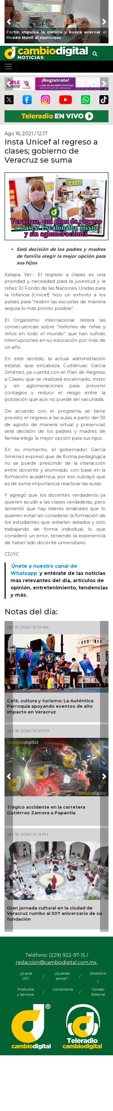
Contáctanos (62, 989)
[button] (9, 21)
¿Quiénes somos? (62, 976)
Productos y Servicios (25, 992)
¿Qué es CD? (25, 976)
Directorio (98, 973)
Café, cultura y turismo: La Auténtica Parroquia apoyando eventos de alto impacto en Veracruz (50, 706)
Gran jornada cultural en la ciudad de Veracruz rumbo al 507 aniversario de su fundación (54, 913)
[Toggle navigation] (8, 67)
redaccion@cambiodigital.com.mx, (57, 962)
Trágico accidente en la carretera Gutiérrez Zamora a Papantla (46, 810)
